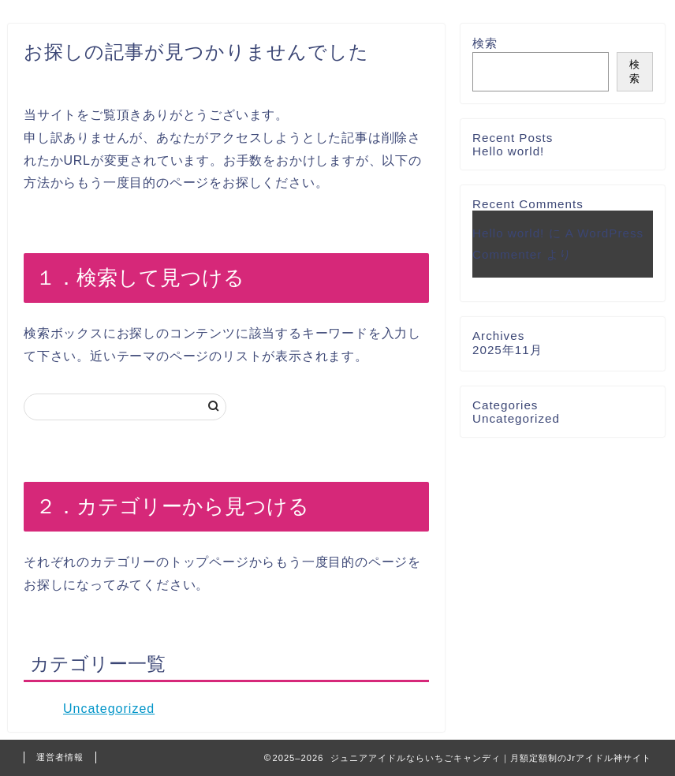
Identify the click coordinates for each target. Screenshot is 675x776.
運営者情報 (60, 757)
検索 (485, 43)
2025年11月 (507, 349)
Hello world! (508, 151)
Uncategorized (109, 708)
